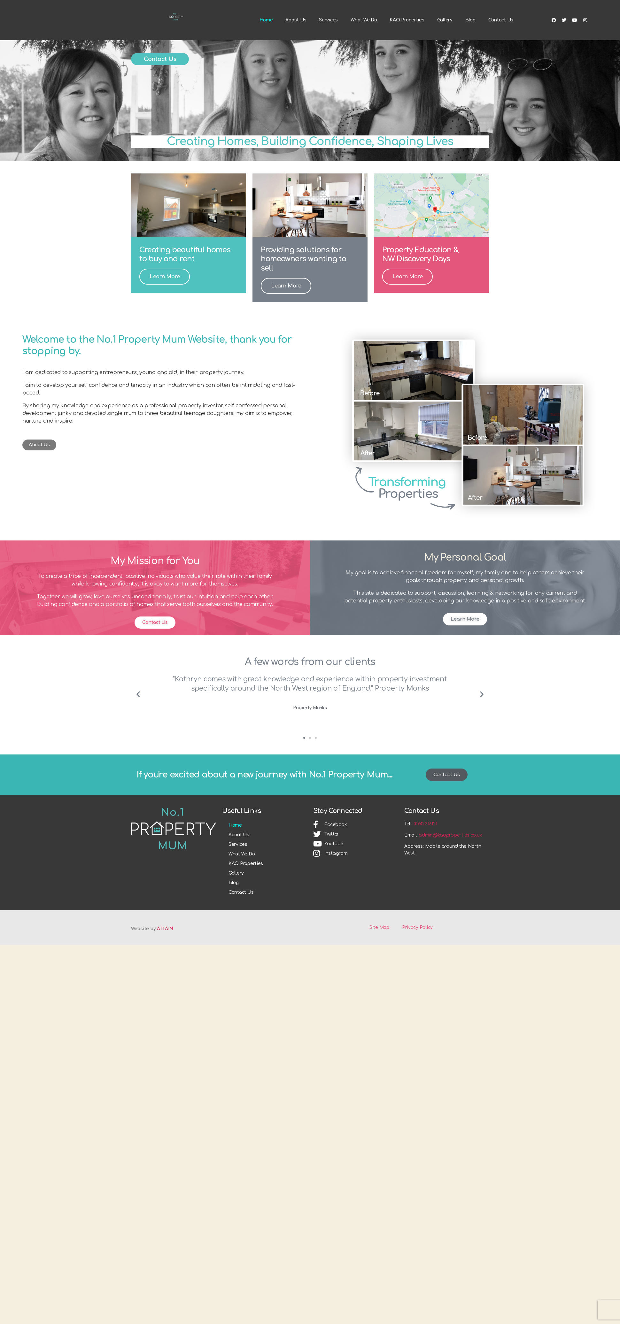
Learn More (165, 300)
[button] (160, 83)
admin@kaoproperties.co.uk (450, 858)
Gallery (445, 36)
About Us (295, 36)
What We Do (364, 36)
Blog (470, 36)
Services (328, 36)
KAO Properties (407, 36)
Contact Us (500, 36)
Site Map (379, 951)
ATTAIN (165, 952)
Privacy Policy (417, 951)
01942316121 (425, 847)
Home (266, 36)
